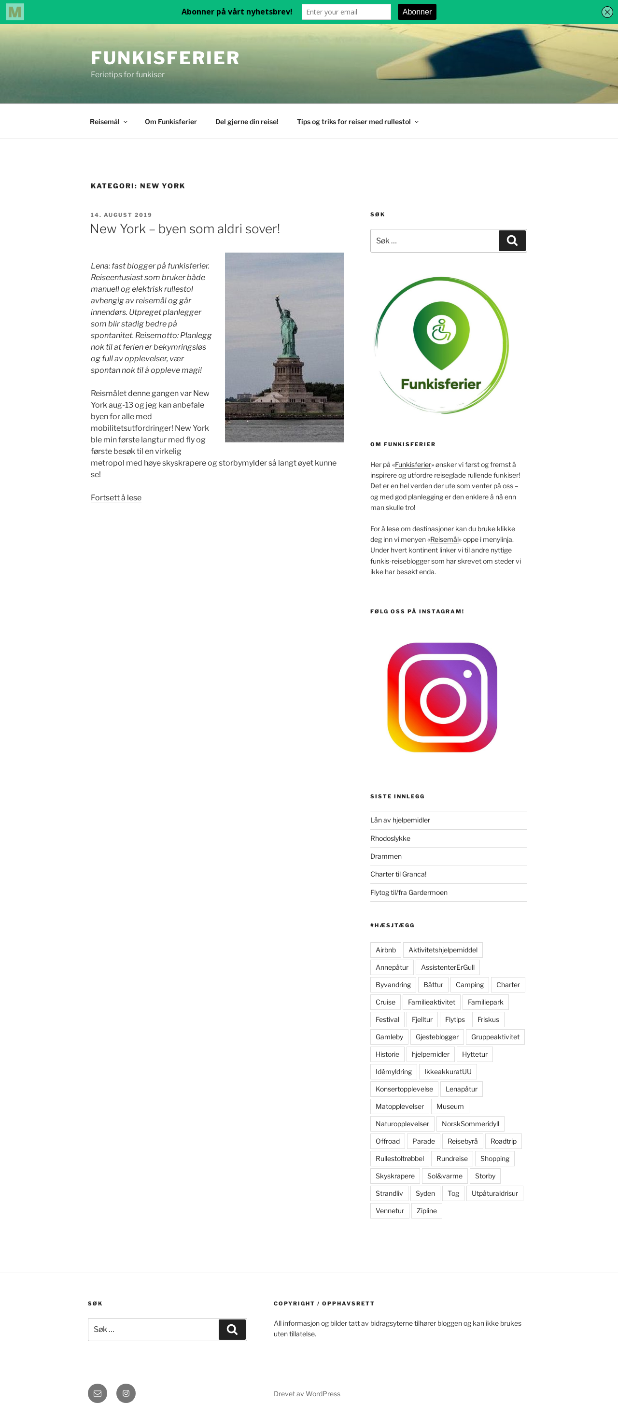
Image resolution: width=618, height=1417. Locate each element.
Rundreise (452, 1158)
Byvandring (393, 984)
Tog (453, 1193)
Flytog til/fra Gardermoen (409, 892)
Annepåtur (392, 967)
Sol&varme (445, 1176)
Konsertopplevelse (404, 1089)
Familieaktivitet (431, 1002)
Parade (423, 1141)
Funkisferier (413, 464)
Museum (450, 1106)
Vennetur (390, 1210)
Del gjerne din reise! (247, 121)
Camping (470, 984)
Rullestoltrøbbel (400, 1158)
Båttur (433, 984)
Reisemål (109, 121)
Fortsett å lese (116, 497)
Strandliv (389, 1193)
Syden (425, 1193)
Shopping (494, 1158)
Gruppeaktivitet (495, 1037)
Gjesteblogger (437, 1037)
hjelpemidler (430, 1054)
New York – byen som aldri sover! (185, 228)
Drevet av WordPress (307, 1393)
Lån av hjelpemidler (400, 820)
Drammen (386, 856)
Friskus (488, 1019)
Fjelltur (422, 1019)
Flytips (455, 1019)
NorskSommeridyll (470, 1123)
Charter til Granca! (398, 874)
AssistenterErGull (448, 967)
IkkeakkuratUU (448, 1071)
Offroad (388, 1141)
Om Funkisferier (171, 121)
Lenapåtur (462, 1089)
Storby (485, 1176)
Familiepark (486, 1002)
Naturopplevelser (402, 1123)
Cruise (385, 1002)
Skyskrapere (395, 1176)
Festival (387, 1019)
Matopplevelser (400, 1106)
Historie (387, 1054)
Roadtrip (504, 1141)
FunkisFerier (165, 58)
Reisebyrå (463, 1141)
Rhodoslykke (390, 838)
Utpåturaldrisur (495, 1193)
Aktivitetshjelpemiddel (443, 950)
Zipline (427, 1210)
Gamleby (389, 1037)
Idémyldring (394, 1071)
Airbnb (386, 950)
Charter (508, 984)
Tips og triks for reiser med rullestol (358, 121)
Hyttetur (475, 1054)
